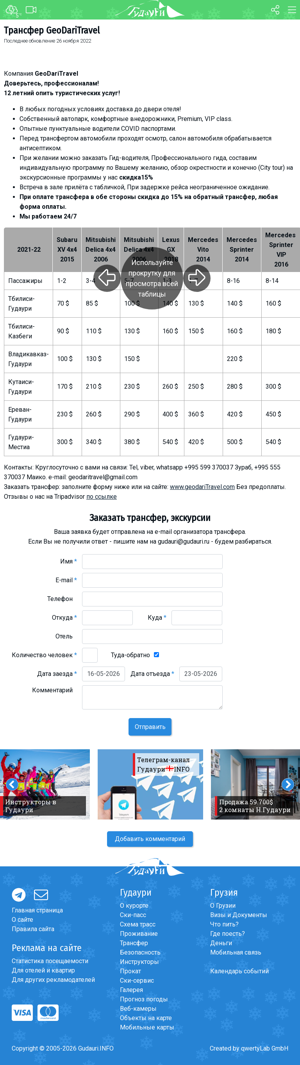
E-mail (66, 580)
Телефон (62, 599)
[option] (150, 784)
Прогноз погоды (144, 999)
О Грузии (223, 905)
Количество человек (44, 655)
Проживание (139, 933)
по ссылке (101, 496)
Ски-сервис (137, 980)
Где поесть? (227, 933)
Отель (66, 636)
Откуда (64, 617)
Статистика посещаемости (50, 961)
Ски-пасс (133, 915)
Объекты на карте (146, 1018)
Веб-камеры (138, 1008)
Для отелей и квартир (43, 970)
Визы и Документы (238, 915)
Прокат (130, 971)
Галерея (131, 990)
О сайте (22, 919)
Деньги (221, 943)
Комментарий (54, 690)
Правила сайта (33, 929)
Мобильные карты (147, 1027)
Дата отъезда (152, 673)
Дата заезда (57, 673)
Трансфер (134, 943)
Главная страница (37, 910)
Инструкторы (139, 961)
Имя (68, 561)
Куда (157, 617)
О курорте (134, 905)
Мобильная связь (235, 952)
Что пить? (224, 924)
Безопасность (140, 952)
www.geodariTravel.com (202, 487)
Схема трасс (137, 924)
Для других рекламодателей (53, 979)
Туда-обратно (130, 655)
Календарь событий (239, 971)
